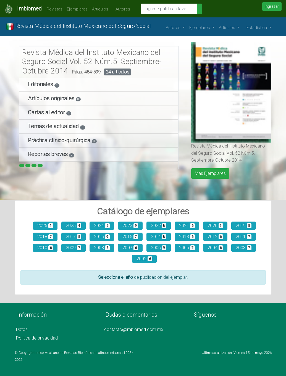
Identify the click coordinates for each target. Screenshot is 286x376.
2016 (102, 236)
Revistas (53, 9)
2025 (74, 225)
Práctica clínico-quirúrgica (60, 140)
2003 (243, 247)
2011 (243, 236)
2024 (102, 225)
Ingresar (272, 6)
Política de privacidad (37, 338)
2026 (45, 225)
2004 (215, 247)
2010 (45, 247)
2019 (243, 225)
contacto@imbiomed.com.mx (133, 329)
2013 (187, 236)
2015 (130, 236)
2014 (159, 236)
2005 (187, 247)
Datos (22, 329)
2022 (159, 225)
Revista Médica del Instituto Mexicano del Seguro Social (78, 26)
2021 (187, 225)
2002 (144, 258)
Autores (121, 9)
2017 (74, 236)
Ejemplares (77, 9)
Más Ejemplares (210, 173)
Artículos (100, 9)
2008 (102, 247)
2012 (215, 236)
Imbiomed (29, 8)
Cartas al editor (47, 112)
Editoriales (41, 84)
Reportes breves (48, 154)
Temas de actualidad (54, 126)
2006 (159, 247)
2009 (74, 247)
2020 (215, 225)
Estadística (257, 27)
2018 (45, 236)
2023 (130, 225)
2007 (130, 247)
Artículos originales (52, 98)
